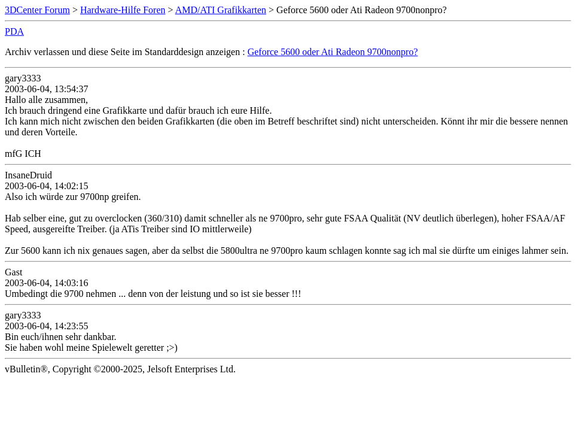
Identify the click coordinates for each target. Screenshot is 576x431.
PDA (14, 31)
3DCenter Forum (37, 10)
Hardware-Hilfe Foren (123, 10)
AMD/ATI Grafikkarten (220, 10)
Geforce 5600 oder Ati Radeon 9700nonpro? (333, 52)
